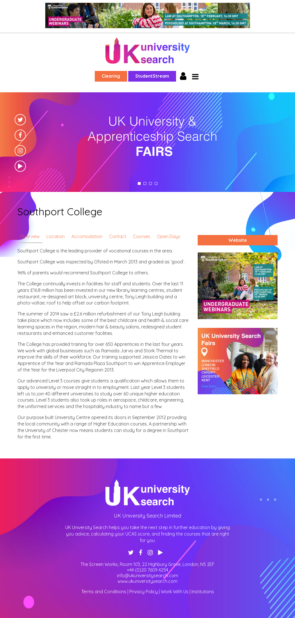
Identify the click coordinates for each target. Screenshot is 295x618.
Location (55, 236)
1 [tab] (139, 183)
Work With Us (174, 591)
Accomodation (86, 236)
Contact (117, 236)
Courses (141, 236)
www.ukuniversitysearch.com (147, 581)
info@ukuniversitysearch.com (147, 575)
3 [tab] (150, 183)
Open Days (168, 236)
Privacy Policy (143, 591)
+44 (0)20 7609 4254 (147, 570)
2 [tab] (144, 183)
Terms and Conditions (103, 591)
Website (237, 240)
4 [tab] (156, 183)
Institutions (203, 591)
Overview (30, 236)
